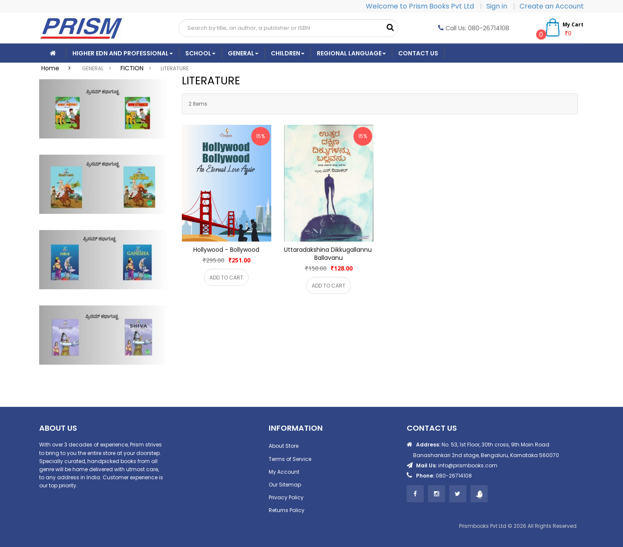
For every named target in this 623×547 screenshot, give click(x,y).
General (243, 53)
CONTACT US (418, 53)
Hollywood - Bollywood (226, 249)
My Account (284, 471)
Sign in (497, 6)
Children (287, 53)
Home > (58, 68)
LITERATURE (175, 68)
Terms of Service (290, 459)
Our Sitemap (285, 484)
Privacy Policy (286, 497)
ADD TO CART (226, 277)
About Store (284, 445)
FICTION (132, 68)
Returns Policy (286, 510)
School (200, 53)
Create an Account (552, 6)
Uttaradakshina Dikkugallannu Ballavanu (328, 253)
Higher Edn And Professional (122, 53)
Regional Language (351, 53)
